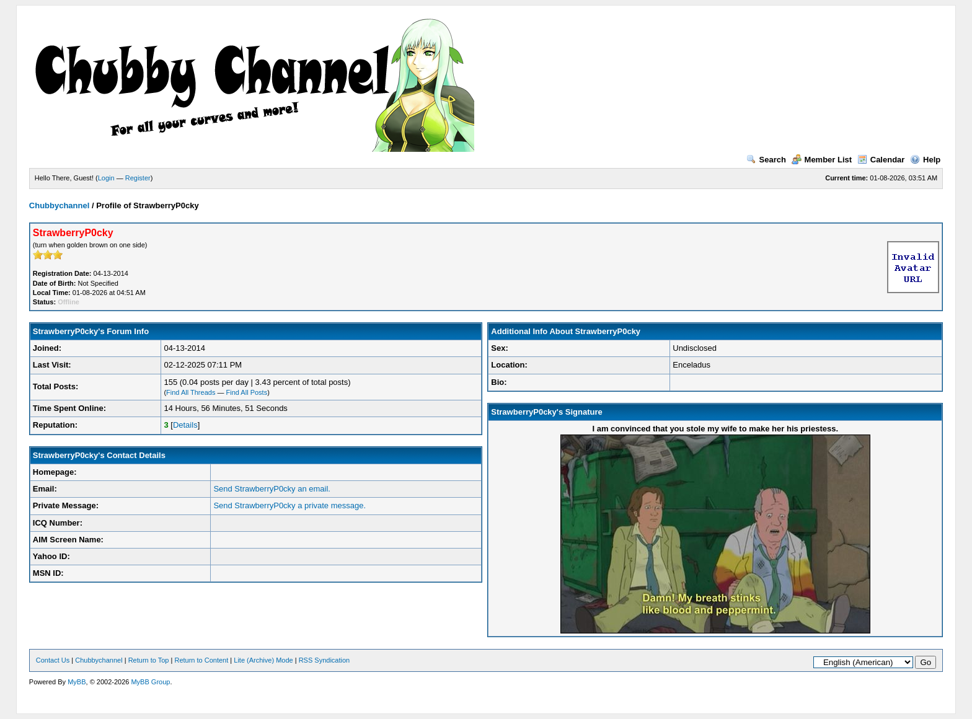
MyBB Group (150, 682)
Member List (822, 159)
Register (138, 178)
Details (185, 425)
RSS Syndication (324, 660)
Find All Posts (247, 392)
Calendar (881, 159)
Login (106, 178)
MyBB (77, 682)
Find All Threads (190, 392)
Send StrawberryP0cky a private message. (289, 505)
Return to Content (201, 660)
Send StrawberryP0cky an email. (271, 488)
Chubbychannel (59, 205)
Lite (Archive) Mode (263, 660)
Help (925, 159)
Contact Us (52, 660)
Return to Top (148, 660)
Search (766, 159)
